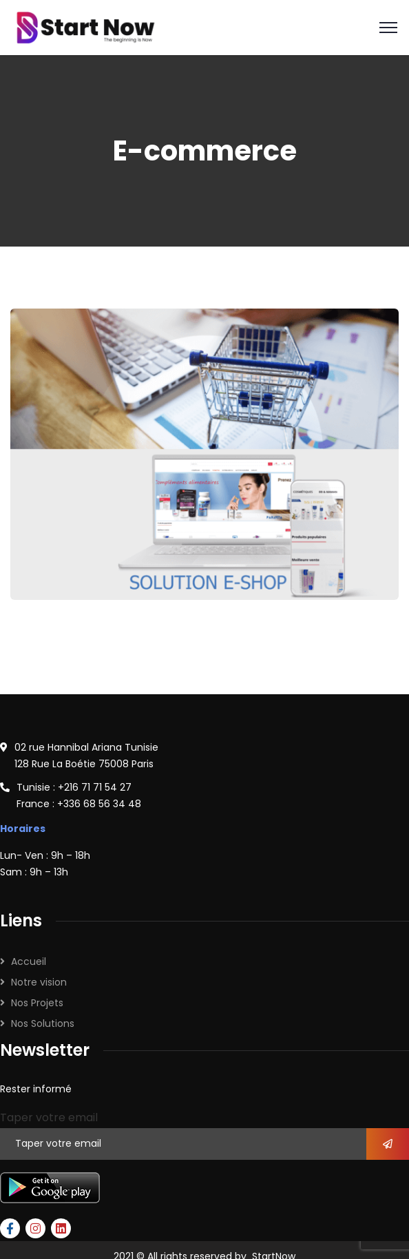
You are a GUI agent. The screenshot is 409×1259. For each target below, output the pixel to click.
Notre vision (39, 982)
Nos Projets (37, 1003)
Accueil (28, 961)
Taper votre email (49, 1117)
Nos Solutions (42, 1023)
